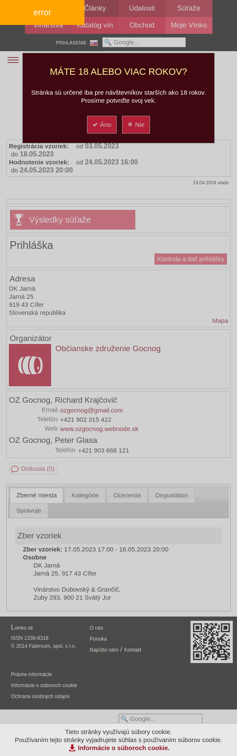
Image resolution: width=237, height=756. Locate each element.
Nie (136, 124)
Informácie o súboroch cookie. (124, 747)
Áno (102, 124)
